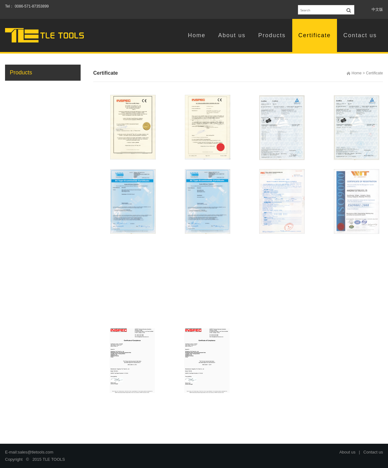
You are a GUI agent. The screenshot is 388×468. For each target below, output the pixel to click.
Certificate (374, 73)
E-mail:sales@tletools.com (29, 452)
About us (347, 452)
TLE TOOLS (54, 459)
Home (356, 73)
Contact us (373, 452)
